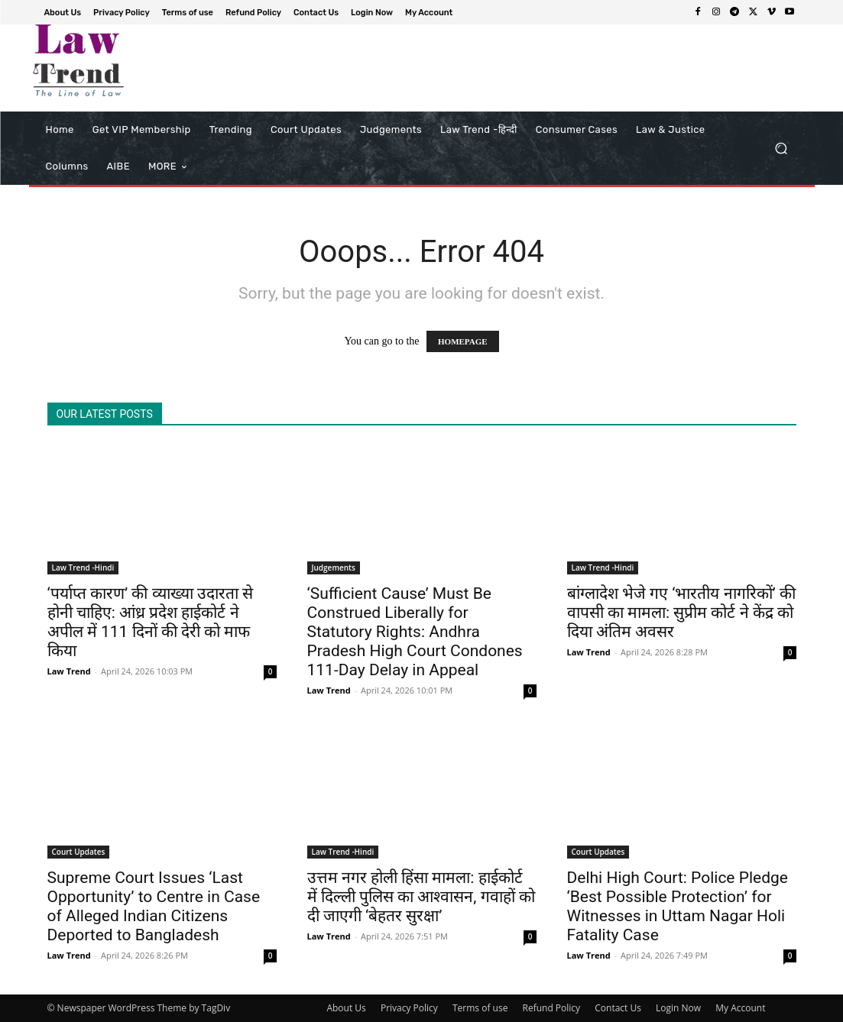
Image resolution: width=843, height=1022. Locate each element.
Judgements (333, 567)
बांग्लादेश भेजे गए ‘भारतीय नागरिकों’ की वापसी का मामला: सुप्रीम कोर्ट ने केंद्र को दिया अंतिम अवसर (681, 612)
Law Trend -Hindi (83, 567)
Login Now (678, 1007)
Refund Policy (552, 1007)
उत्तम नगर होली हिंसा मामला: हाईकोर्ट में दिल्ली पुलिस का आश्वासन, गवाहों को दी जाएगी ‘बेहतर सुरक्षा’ (421, 896)
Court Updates (78, 851)
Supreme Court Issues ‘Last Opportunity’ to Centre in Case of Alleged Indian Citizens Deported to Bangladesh (154, 906)
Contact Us (618, 1007)
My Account (740, 1007)
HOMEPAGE (463, 341)
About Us (345, 1007)
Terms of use (479, 1007)
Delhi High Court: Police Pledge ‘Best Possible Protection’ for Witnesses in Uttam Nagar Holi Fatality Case (677, 906)
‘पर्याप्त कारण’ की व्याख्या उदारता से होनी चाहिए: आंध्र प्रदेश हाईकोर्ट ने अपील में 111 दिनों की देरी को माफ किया (150, 622)
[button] (781, 149)
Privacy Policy (409, 1007)
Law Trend (69, 671)
